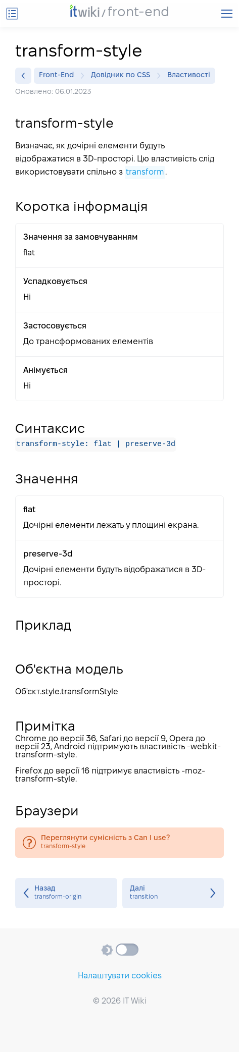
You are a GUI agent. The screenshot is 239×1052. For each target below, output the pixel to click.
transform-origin (66, 893)
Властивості (188, 75)
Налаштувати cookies (120, 976)
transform (145, 172)
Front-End (59, 75)
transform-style (119, 842)
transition (173, 893)
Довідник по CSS (123, 75)
